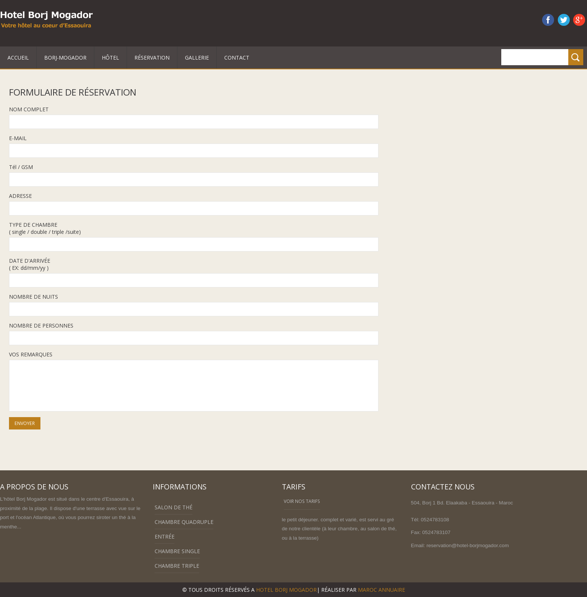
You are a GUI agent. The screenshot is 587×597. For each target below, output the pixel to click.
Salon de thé (173, 507)
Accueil (18, 57)
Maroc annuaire (381, 589)
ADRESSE (20, 195)
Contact (236, 57)
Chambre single (177, 551)
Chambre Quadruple (184, 521)
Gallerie (197, 57)
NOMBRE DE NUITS (33, 296)
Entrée (164, 536)
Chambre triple (177, 565)
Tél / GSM (21, 167)
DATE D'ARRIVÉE (29, 260)
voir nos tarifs (302, 501)
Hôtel (110, 57)
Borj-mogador (65, 57)
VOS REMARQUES (30, 354)
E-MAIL (18, 138)
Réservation (152, 57)
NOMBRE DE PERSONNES (41, 325)
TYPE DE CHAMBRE (33, 224)
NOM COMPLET (29, 109)
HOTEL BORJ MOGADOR (286, 589)
